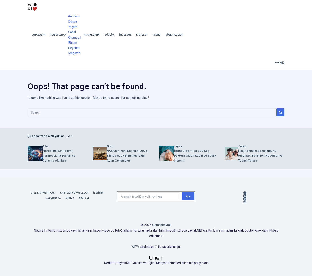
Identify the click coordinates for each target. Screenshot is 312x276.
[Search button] (280, 112)
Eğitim (72, 43)
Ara (188, 196)
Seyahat (73, 48)
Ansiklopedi (92, 34)
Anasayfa (38, 34)
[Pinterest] (244, 201)
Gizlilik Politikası (43, 192)
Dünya (72, 21)
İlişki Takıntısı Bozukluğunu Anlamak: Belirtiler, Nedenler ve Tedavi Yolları (260, 155)
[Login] (279, 63)
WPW (135, 247)
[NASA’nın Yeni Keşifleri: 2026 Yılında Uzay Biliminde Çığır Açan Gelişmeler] (100, 153)
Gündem (74, 16)
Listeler (141, 34)
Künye (70, 198)
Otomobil (74, 37)
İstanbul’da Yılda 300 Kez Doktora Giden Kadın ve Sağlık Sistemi (195, 155)
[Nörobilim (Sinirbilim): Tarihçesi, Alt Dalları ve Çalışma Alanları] (35, 153)
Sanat (72, 32)
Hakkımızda (53, 198)
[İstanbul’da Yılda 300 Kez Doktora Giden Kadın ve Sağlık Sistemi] (166, 153)
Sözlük (109, 34)
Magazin (74, 53)
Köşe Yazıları (174, 34)
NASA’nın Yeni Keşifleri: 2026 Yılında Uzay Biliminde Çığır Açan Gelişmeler (127, 155)
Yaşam (72, 27)
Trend (156, 34)
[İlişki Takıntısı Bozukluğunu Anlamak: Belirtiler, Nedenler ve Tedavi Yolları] (231, 153)
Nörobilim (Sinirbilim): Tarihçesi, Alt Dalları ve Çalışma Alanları (59, 155)
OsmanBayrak (161, 225)
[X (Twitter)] (244, 195)
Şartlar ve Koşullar (74, 192)
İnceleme (125, 34)
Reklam (84, 198)
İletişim (98, 192)
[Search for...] (152, 112)
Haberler (58, 34)
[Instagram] (244, 198)
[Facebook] (244, 192)
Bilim (45, 146)
